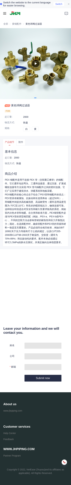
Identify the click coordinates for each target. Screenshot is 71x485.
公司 (12, 356)
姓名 (12, 345)
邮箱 (13, 366)
